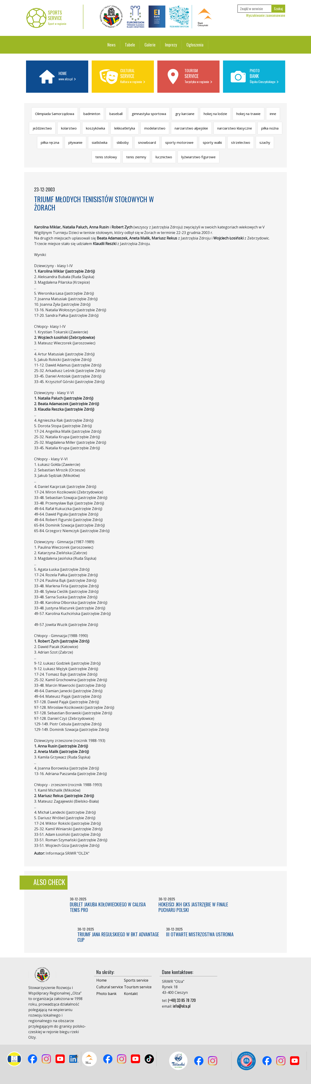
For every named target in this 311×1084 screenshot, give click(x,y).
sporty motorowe (179, 142)
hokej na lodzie (215, 113)
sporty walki (212, 142)
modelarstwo (154, 128)
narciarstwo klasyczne (234, 128)
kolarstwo (69, 128)
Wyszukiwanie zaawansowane (265, 15)
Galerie (150, 45)
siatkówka (99, 142)
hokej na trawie (248, 113)
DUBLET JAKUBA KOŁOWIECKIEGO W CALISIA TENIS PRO (108, 907)
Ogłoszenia (194, 45)
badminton (91, 113)
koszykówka (95, 128)
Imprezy (171, 45)
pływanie (75, 142)
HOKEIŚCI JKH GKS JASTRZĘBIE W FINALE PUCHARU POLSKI (193, 907)
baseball (116, 113)
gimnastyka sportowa (149, 113)
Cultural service (109, 986)
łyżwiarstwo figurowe (198, 157)
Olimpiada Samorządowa (54, 113)
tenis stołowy (106, 157)
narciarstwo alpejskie (191, 128)
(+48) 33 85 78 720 (182, 1000)
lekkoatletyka (124, 128)
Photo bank (106, 993)
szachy (264, 142)
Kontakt (131, 993)
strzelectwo (240, 142)
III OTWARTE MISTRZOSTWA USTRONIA (200, 934)
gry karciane (184, 113)
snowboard (147, 142)
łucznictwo (164, 157)
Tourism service (138, 986)
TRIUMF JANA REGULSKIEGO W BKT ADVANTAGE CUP (118, 937)
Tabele (130, 45)
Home (101, 980)
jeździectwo (42, 128)
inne (273, 113)
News (111, 45)
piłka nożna (270, 128)
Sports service (136, 980)
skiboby (123, 142)
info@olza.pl (182, 1006)
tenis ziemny (136, 157)
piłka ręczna (50, 142)
